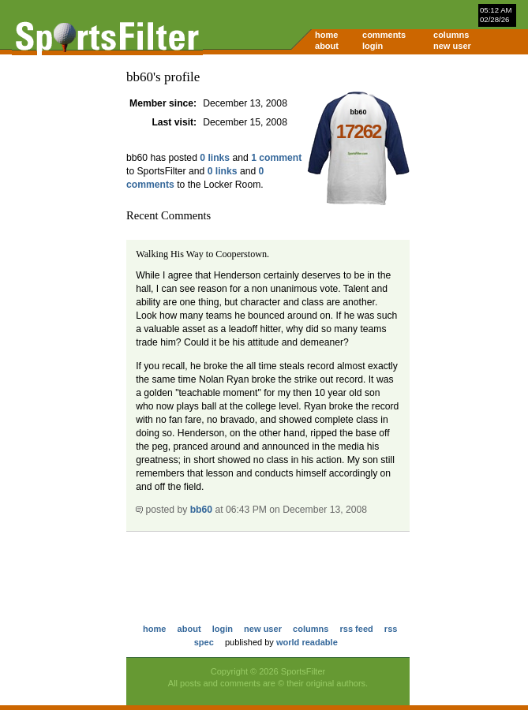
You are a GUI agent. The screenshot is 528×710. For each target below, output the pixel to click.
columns (451, 34)
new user (452, 45)
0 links (215, 157)
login (372, 45)
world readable (307, 642)
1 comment (276, 157)
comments (384, 34)
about (327, 45)
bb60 (201, 509)
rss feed (356, 628)
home (326, 34)
